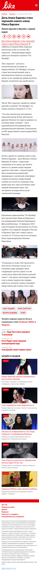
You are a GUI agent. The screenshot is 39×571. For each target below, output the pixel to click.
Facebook (23, 322)
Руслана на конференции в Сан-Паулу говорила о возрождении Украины (18, 432)
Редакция (5, 512)
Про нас (4, 505)
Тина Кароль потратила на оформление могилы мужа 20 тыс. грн (19, 461)
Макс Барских (24, 308)
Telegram (6, 324)
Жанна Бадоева (10, 313)
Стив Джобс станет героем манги (16, 349)
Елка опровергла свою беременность (18, 405)
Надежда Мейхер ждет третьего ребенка (19, 489)
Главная (4, 14)
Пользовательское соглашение (13, 516)
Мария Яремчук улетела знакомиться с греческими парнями (18, 377)
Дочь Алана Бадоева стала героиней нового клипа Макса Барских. (18, 42)
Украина (12, 14)
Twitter (31, 322)
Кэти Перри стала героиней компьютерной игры (14, 342)
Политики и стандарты (10, 514)
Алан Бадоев (9, 308)
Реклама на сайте (8, 507)
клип (23, 313)
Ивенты (4, 509)
